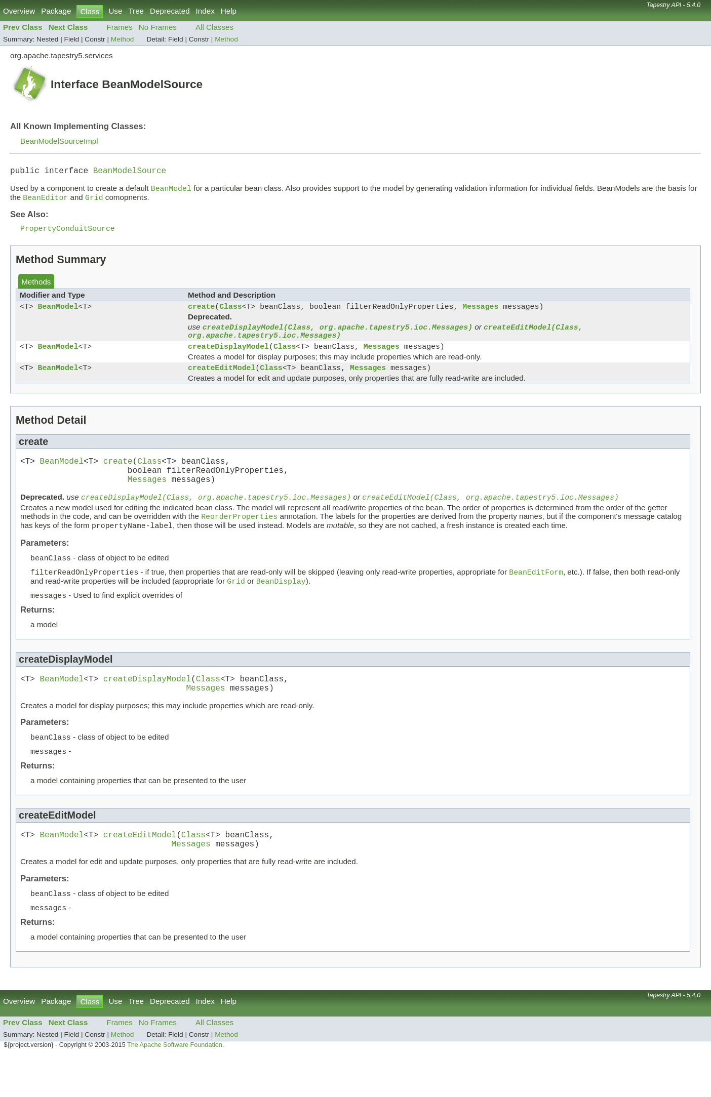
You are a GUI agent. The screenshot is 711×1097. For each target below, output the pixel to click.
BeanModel (58, 314)
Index (205, 11)
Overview (19, 11)
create (201, 314)
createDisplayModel (228, 359)
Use (115, 11)
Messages (480, 314)
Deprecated (170, 11)
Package (56, 11)
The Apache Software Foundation (174, 1085)
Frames (119, 27)
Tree (136, 11)
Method (122, 39)
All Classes (214, 27)
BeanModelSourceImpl (59, 141)
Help (228, 11)
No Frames (158, 27)
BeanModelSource (129, 172)
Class (230, 314)
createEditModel (221, 382)
